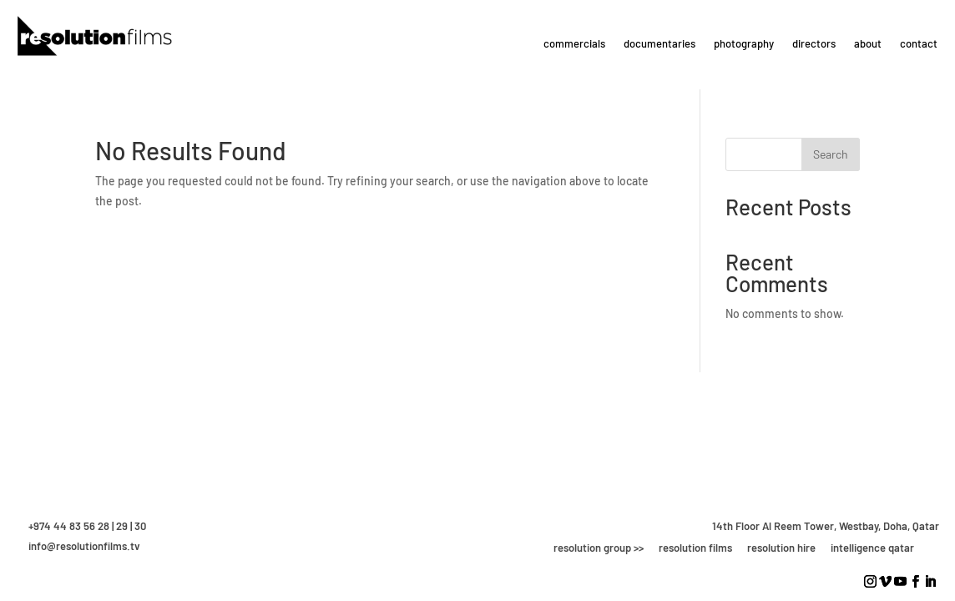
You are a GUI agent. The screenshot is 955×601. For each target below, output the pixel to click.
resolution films (695, 547)
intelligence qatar (872, 547)
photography (744, 43)
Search (830, 154)
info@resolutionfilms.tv (84, 546)
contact (918, 43)
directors (814, 43)
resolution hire (781, 547)
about (868, 43)
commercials (574, 43)
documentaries (659, 43)
